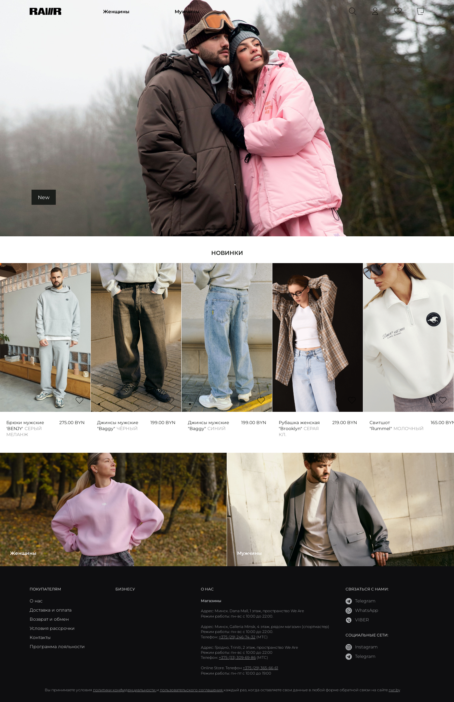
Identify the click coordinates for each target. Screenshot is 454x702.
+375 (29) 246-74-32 (237, 637)
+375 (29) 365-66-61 (260, 667)
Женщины (116, 11)
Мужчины (187, 11)
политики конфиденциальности (124, 690)
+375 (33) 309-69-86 (237, 657)
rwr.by (394, 690)
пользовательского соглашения (192, 690)
